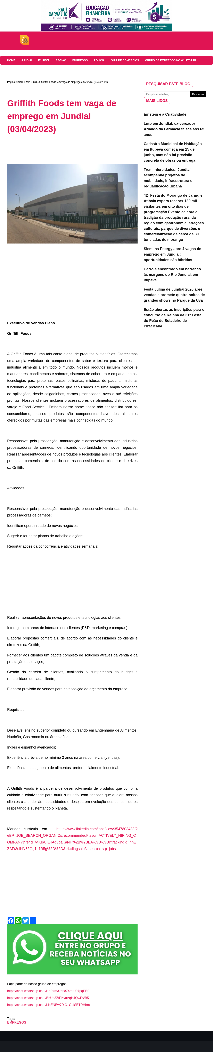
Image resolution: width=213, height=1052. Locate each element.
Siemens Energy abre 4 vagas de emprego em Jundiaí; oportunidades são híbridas (172, 254)
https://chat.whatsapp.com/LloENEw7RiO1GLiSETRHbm (48, 1005)
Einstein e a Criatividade (165, 114)
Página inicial (14, 82)
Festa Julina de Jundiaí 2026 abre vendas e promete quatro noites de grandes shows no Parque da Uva (174, 294)
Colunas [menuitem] (13, 69)
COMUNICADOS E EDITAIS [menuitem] (43, 69)
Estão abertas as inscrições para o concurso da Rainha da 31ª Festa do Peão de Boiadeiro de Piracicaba (174, 318)
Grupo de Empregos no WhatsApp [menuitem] (170, 60)
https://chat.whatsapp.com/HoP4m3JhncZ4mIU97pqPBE (48, 991)
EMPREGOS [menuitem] (80, 60)
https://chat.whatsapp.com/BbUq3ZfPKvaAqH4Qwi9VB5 (48, 998)
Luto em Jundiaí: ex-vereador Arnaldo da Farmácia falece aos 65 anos (174, 129)
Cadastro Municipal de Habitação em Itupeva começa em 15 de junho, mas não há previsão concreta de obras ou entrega (173, 152)
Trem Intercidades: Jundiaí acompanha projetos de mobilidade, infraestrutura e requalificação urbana (168, 178)
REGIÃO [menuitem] (61, 60)
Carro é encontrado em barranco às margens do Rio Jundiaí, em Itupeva (172, 274)
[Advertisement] (81, 149)
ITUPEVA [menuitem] (43, 60)
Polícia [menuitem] (99, 60)
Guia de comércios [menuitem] (125, 60)
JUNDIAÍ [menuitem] (26, 60)
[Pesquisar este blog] (167, 94)
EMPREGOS (31, 82)
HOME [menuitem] (11, 60)
